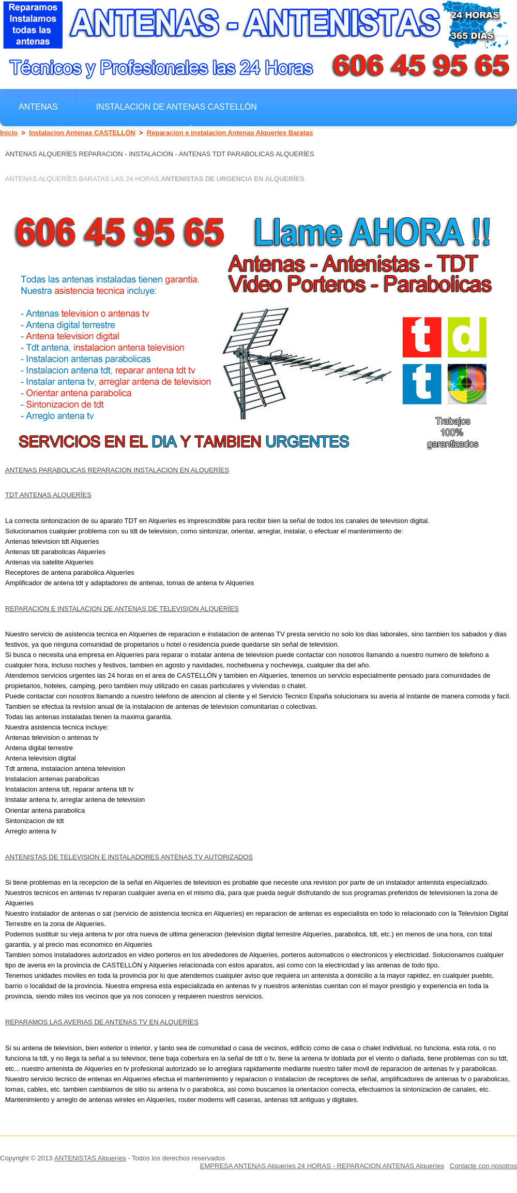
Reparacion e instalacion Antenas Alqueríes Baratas (230, 133)
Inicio (9, 133)
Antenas (38, 106)
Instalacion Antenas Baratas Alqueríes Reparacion (139, 129)
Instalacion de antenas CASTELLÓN (176, 106)
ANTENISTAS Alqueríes (90, 1158)
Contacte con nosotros (483, 1166)
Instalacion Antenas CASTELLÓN (82, 133)
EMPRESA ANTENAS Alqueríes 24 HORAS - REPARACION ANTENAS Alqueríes (322, 1166)
